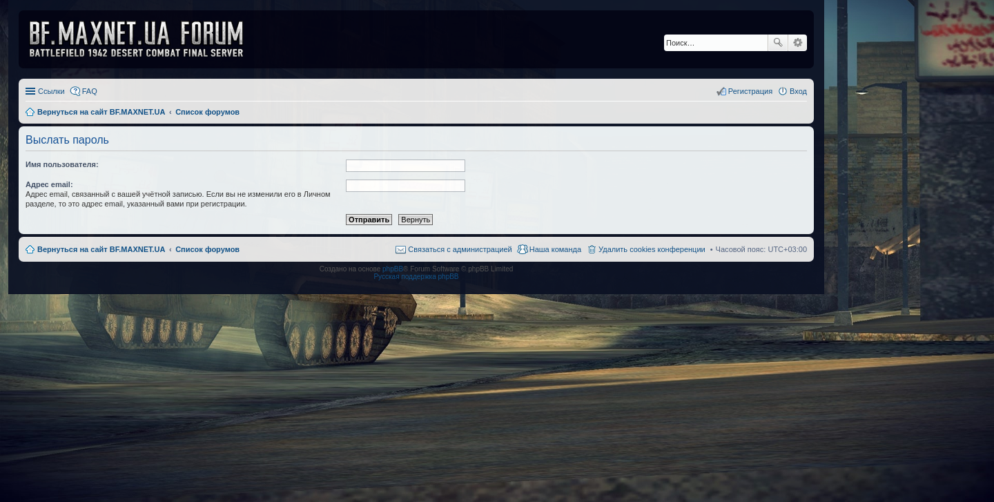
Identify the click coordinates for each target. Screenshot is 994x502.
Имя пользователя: (62, 164)
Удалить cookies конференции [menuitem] (651, 249)
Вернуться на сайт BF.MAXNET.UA (101, 249)
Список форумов (207, 249)
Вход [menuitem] (798, 91)
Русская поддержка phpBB (415, 276)
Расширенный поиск (797, 43)
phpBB (392, 269)
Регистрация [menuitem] (750, 91)
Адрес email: (49, 184)
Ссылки (51, 91)
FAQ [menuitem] (89, 91)
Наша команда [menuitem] (555, 249)
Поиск (778, 43)
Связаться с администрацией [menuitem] (459, 249)
